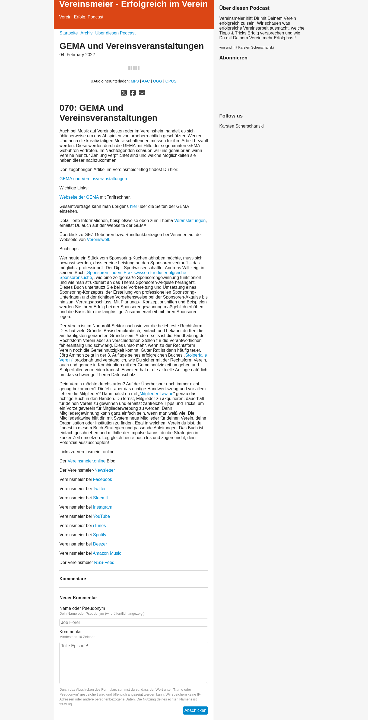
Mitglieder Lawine (156, 393)
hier (133, 206)
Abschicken (195, 710)
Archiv (87, 33)
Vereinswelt (98, 239)
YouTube (101, 516)
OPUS (170, 81)
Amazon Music (107, 553)
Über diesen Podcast (115, 33)
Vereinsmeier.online (87, 461)
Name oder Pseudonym (133, 611)
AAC (146, 81)
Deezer (100, 544)
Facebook (102, 479)
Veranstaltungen (190, 220)
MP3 (135, 81)
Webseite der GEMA (79, 197)
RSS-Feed (104, 562)
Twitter (99, 488)
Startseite (68, 33)
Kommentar (133, 634)
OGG (157, 81)
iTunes (99, 525)
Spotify (99, 534)
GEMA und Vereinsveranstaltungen (93, 178)
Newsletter (104, 470)
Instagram (102, 507)
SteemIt (100, 498)
